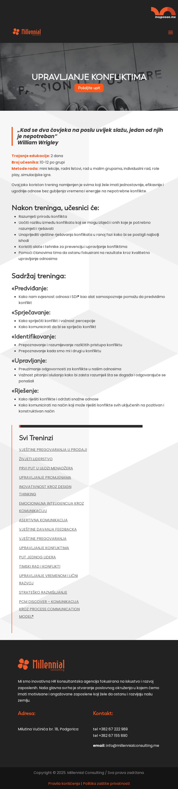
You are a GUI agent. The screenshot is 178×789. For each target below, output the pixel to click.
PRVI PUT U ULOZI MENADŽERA (46, 468)
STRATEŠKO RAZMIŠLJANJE (43, 592)
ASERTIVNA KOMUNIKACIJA (43, 520)
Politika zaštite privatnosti (106, 783)
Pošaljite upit (89, 88)
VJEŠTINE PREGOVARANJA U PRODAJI (53, 449)
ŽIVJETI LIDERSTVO (36, 459)
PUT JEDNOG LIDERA (37, 557)
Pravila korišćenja (64, 783)
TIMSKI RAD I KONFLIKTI (39, 566)
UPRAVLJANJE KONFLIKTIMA (44, 548)
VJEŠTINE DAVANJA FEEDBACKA (48, 529)
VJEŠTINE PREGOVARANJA (43, 538)
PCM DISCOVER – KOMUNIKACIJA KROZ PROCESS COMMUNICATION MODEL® (49, 609)
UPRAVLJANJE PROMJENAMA (45, 477)
